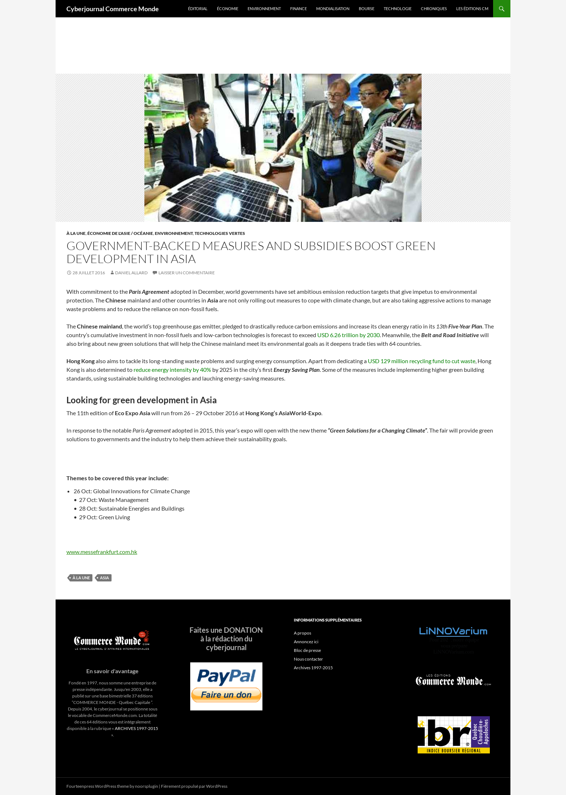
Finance (298, 8)
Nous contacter (308, 659)
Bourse (366, 8)
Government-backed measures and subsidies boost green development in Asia (251, 252)
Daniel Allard (131, 272)
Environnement (264, 8)
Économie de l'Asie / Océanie (120, 233)
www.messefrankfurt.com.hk (101, 551)
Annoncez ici (306, 641)
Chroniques (434, 8)
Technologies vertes (220, 233)
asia (104, 577)
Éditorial (198, 8)
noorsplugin (146, 786)
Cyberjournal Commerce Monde (112, 9)
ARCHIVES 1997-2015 (136, 728)
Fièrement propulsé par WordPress (194, 786)
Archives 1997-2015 (313, 667)
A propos (302, 633)
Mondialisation (332, 8)
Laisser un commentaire (186, 272)
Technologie (398, 8)
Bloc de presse (307, 650)
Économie (227, 8)
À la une (76, 233)
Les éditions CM (472, 8)
